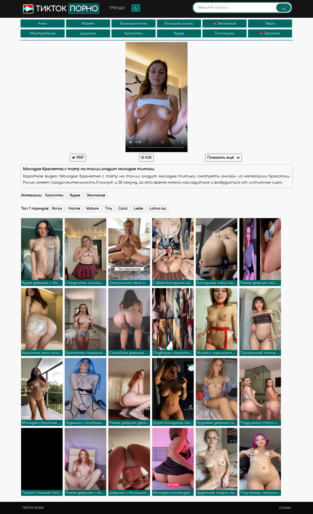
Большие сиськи (179, 23)
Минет (88, 23)
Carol (122, 208)
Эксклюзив (224, 23)
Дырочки (88, 33)
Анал (42, 23)
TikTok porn (33, 508)
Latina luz (157, 208)
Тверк (270, 23)
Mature (92, 208)
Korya (57, 208)
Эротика (270, 33)
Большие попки (133, 23)
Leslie (138, 208)
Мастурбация (42, 33)
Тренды (117, 8)
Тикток (60, 9)
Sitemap (285, 508)
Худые (179, 33)
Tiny (108, 208)
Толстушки (224, 33)
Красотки (133, 33)
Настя (74, 208)
